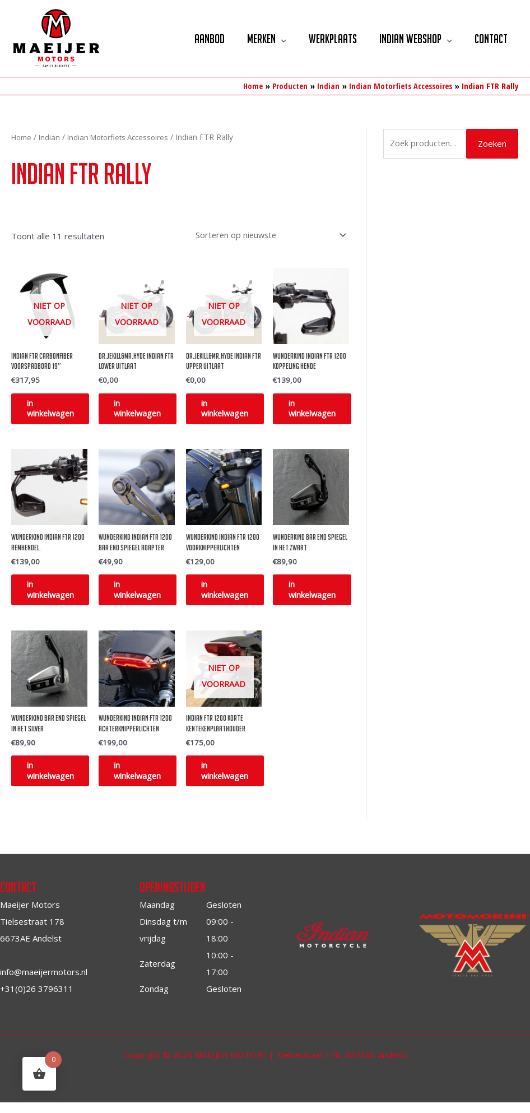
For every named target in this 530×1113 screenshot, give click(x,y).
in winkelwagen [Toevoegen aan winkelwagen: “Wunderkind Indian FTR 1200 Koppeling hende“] (320, 409)
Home (22, 136)
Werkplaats (326, 38)
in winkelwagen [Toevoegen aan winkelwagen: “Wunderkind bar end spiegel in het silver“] (58, 779)
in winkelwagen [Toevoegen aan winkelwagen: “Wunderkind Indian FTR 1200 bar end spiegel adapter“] (145, 594)
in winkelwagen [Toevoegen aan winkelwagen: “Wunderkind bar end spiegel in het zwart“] (320, 594)
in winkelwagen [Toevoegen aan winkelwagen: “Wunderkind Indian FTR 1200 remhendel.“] (58, 594)
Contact (489, 38)
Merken (252, 38)
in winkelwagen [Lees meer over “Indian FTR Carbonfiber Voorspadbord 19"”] (58, 409)
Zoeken (492, 143)
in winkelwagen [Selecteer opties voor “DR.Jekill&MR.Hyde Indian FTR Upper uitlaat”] (233, 409)
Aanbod (197, 38)
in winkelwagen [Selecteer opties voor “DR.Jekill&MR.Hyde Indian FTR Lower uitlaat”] (145, 409)
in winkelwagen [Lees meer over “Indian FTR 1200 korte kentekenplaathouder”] (233, 779)
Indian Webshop (406, 38)
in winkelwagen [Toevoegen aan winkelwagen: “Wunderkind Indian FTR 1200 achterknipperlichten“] (145, 779)
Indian (52, 136)
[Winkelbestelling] (266, 234)
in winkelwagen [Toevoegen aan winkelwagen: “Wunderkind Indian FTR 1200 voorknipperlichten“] (233, 594)
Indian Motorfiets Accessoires (124, 136)
